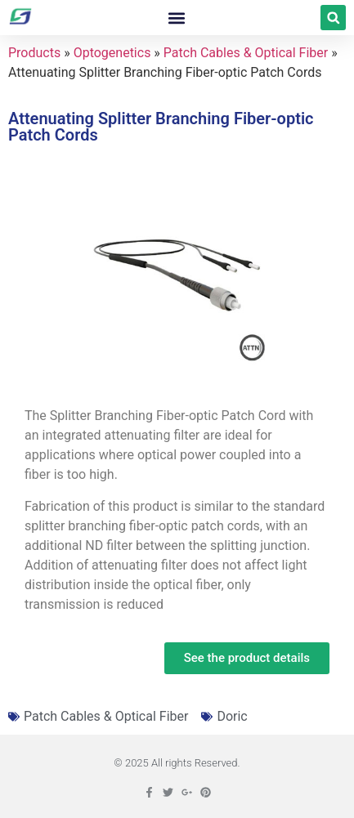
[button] (177, 17)
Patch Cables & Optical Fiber (246, 52)
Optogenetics (112, 52)
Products (34, 52)
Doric (232, 716)
